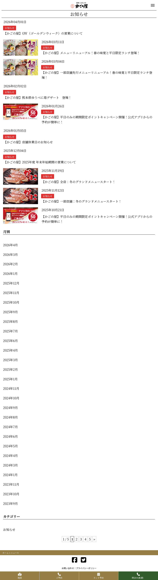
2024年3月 (10, 465)
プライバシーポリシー (86, 568)
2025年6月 (10, 340)
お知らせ (9, 529)
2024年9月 (10, 407)
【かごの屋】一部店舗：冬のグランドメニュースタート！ (82, 201)
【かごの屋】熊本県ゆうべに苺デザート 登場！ (37, 97)
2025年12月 (11, 283)
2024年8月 (10, 417)
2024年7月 (10, 427)
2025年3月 (10, 360)
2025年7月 (10, 331)
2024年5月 (10, 446)
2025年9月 (10, 312)
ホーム (5, 552)
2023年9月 (10, 503)
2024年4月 (10, 455)
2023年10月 (11, 494)
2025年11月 (11, 292)
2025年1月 (10, 379)
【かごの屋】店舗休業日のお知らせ (28, 142)
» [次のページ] (94, 539)
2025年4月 (10, 350)
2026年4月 (10, 245)
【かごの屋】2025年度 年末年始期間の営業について (40, 162)
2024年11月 (11, 388)
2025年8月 (10, 321)
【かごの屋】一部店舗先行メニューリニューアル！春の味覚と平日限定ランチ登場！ (97, 75)
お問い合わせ (68, 568)
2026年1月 (10, 273)
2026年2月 (10, 264)
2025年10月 (11, 302)
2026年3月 (10, 254)
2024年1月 (10, 474)
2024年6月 (10, 436)
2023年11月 (11, 484)
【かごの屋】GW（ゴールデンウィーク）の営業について (43, 33)
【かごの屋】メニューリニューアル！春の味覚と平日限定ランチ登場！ (91, 53)
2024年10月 (11, 398)
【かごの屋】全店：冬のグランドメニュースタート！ (78, 181)
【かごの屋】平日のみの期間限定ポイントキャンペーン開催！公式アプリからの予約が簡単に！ (97, 119)
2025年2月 (10, 369)
